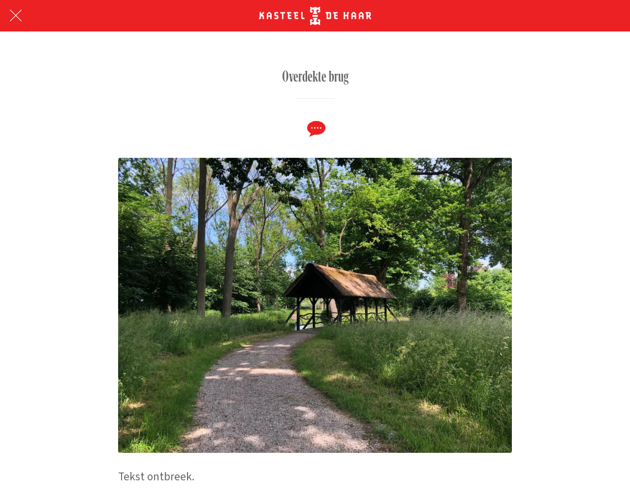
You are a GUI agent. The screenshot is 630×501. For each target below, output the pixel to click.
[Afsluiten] (16, 16)
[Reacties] (315, 128)
